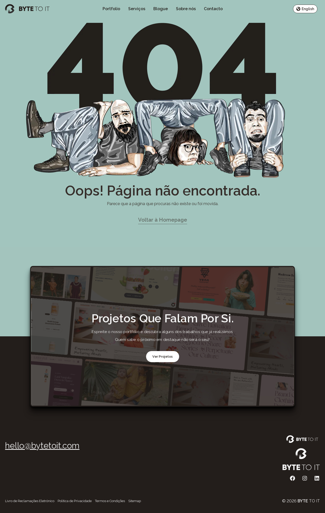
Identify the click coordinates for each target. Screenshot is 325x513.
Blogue (160, 8)
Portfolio (111, 8)
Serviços (136, 8)
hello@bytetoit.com (42, 446)
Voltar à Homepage (162, 220)
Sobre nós (186, 8)
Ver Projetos (162, 356)
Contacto (213, 8)
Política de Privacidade (75, 501)
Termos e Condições (110, 501)
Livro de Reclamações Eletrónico (29, 501)
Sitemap (134, 501)
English (305, 9)
